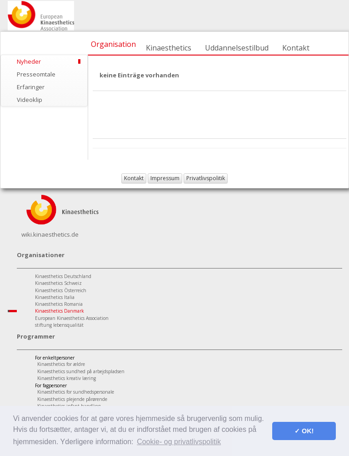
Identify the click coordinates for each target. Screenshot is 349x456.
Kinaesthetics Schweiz (58, 283)
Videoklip (29, 100)
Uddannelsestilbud (237, 48)
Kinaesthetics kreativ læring (66, 378)
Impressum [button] (164, 178)
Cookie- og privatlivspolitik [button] (179, 442)
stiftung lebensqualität (59, 325)
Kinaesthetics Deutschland (63, 276)
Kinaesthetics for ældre (61, 364)
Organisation (113, 44)
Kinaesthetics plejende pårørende (72, 399)
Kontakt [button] (134, 178)
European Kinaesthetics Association (72, 318)
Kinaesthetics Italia (55, 297)
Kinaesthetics (168, 48)
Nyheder (29, 61)
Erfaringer (31, 87)
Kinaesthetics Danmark (59, 311)
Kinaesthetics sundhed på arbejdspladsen (81, 371)
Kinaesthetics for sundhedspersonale (75, 392)
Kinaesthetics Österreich (60, 290)
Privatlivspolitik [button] (205, 178)
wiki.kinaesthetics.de (50, 234)
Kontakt (295, 48)
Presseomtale (36, 74)
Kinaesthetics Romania (59, 304)
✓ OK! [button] (304, 431)
